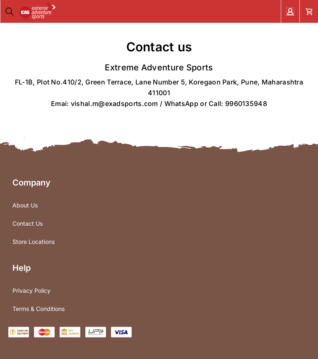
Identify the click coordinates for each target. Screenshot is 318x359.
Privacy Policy (31, 290)
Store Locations (33, 241)
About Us (25, 205)
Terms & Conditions (38, 308)
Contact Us (27, 223)
